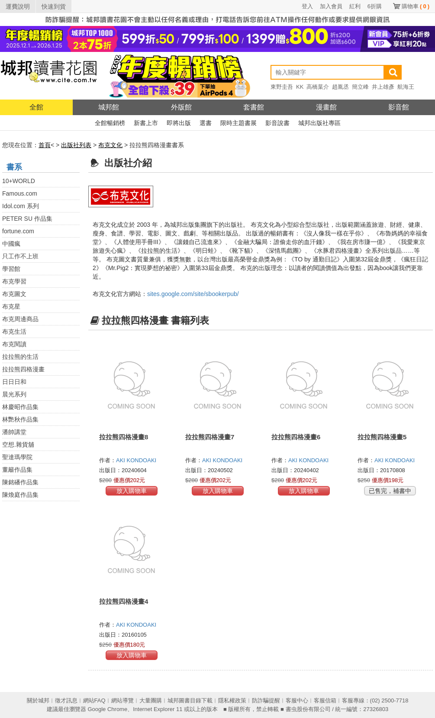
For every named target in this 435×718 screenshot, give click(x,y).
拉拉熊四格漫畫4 (123, 601)
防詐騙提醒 (266, 700)
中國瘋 (11, 243)
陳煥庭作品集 (20, 494)
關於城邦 (38, 700)
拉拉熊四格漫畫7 (209, 437)
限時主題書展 (238, 122)
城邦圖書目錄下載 (190, 700)
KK (299, 87)
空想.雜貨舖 (18, 444)
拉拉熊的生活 (20, 356)
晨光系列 (14, 394)
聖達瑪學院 (17, 457)
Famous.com (19, 193)
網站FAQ (94, 700)
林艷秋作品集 (20, 419)
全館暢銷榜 (110, 122)
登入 (307, 6)
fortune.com (18, 231)
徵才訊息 (66, 700)
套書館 (253, 107)
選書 (206, 122)
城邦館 (108, 107)
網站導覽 (122, 700)
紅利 (355, 6)
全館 (36, 107)
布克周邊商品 (20, 319)
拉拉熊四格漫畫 (23, 369)
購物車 (415, 6)
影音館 (398, 107)
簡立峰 (360, 87)
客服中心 (297, 700)
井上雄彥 (383, 87)
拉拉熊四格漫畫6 (295, 437)
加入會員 (331, 6)
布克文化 (110, 145)
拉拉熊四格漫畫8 (123, 437)
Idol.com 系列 (20, 206)
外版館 (181, 107)
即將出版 (179, 122)
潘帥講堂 (14, 431)
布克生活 (14, 331)
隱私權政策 (232, 700)
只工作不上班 (20, 256)
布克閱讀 (14, 344)
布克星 (11, 306)
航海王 (405, 87)
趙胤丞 (340, 87)
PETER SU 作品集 (27, 218)
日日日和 (14, 381)
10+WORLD (18, 180)
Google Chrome (107, 709)
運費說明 (18, 6)
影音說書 (277, 122)
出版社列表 (76, 145)
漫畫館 (326, 107)
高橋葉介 (317, 87)
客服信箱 (325, 700)
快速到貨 (54, 6)
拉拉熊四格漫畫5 (382, 437)
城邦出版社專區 (319, 122)
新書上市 (146, 122)
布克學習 (14, 281)
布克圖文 (14, 293)
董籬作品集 (17, 469)
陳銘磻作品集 (20, 482)
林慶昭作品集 (20, 406)
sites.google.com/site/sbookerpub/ (193, 293)
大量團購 (150, 700)
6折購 (374, 6)
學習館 (11, 268)
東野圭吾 (282, 87)
